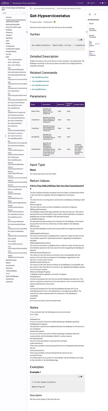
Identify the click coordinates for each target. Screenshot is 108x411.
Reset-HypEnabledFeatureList (15, 197)
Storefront (9, 268)
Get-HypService (13, 126)
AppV (7, 40)
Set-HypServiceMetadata (15, 231)
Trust (7, 273)
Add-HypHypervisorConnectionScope (17, 87)
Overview (9, 17)
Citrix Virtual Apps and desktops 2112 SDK (69, 8)
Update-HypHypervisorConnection (16, 256)
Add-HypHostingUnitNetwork (17, 72)
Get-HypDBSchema (14, 108)
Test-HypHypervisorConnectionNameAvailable (17, 252)
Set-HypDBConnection (15, 217)
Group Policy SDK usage (13, 27)
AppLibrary (9, 38)
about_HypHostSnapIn (15, 59)
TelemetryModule (11, 271)
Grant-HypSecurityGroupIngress (16, 153)
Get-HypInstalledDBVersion (16, 118)
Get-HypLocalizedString (15, 120)
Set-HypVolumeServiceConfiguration (17, 235)
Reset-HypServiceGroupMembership (17, 202)
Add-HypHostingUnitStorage (17, 75)
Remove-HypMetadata (15, 189)
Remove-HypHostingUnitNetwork (15, 168)
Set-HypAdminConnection (16, 214)
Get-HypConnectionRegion (16, 102)
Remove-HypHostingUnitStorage (15, 172)
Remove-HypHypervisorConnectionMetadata (17, 181)
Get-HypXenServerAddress (16, 145)
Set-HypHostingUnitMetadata (16, 220)
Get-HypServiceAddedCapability (16, 129)
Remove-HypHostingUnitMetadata (16, 163)
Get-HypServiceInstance (15, 133)
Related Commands (92, 37)
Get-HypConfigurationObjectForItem (17, 99)
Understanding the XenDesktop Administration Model (16, 20)
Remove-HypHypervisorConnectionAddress (17, 177)
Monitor (8, 263)
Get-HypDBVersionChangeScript (16, 111)
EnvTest (8, 54)
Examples (9, 30)
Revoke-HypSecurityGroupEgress (15, 206)
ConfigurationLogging (13, 49)
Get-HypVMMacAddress (15, 138)
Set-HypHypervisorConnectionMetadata (17, 227)
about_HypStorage (14, 62)
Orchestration (10, 265)
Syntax (91, 24)
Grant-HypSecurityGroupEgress (15, 149)
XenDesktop (10, 279)
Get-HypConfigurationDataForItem (17, 94)
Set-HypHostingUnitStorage (16, 224)
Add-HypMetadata (13, 91)
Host (7, 57)
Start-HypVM (12, 238)
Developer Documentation (24, 3)
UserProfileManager (12, 276)
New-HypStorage (13, 157)
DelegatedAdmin (11, 51)
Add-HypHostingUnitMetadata (16, 68)
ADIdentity (9, 32)
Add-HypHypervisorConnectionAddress (17, 78)
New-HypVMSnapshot (14, 160)
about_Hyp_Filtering (14, 65)
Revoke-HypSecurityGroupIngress (16, 210)
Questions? (9, 281)
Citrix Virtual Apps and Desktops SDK (44, 8)
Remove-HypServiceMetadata (14, 193)
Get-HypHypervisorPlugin (16, 115)
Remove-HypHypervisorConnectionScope (17, 185)
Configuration (10, 46)
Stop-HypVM (12, 241)
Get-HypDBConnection (15, 105)
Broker (8, 43)
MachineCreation (11, 260)
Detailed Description (92, 30)
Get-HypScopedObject (15, 123)
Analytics (9, 35)
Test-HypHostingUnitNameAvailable (17, 247)
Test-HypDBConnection (15, 244)
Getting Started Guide (13, 24)
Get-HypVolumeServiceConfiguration (17, 142)
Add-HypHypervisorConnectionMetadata (17, 83)
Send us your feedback (92, 53)
